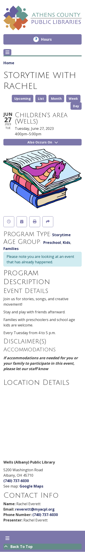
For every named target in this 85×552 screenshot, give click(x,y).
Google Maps (31, 486)
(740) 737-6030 (16, 480)
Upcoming (22, 98)
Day (76, 106)
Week (73, 98)
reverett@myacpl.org (35, 509)
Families (11, 248)
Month (56, 98)
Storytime (61, 234)
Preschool (52, 242)
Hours (49, 39)
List (41, 98)
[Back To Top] (42, 547)
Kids (66, 242)
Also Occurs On (42, 142)
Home (8, 62)
